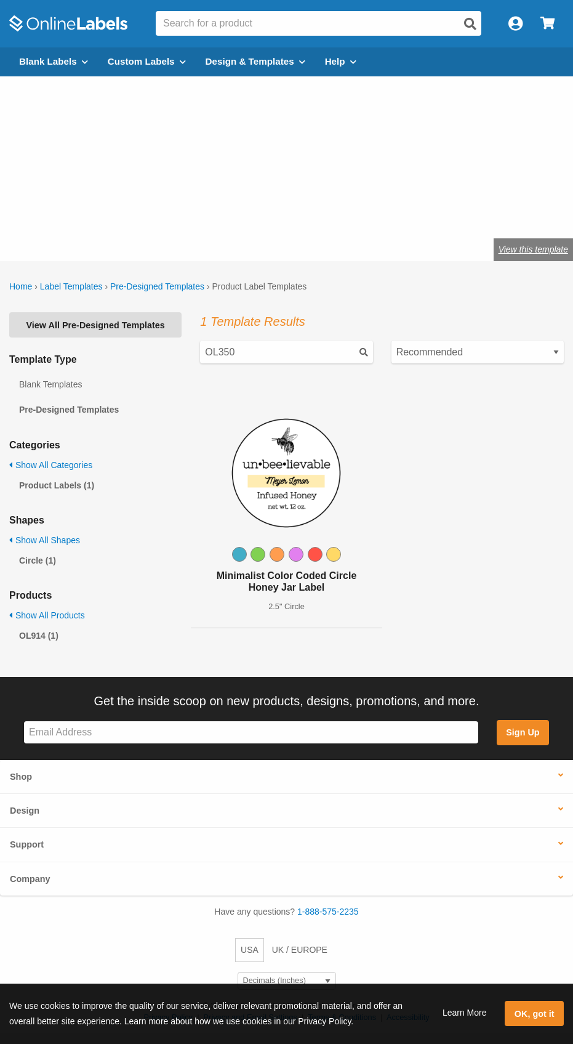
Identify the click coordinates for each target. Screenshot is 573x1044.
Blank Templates (50, 384)
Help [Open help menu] (340, 61)
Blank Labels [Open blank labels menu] (53, 61)
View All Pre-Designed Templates (95, 325)
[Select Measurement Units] (287, 981)
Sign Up (522, 732)
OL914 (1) (38, 636)
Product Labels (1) (56, 485)
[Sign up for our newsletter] (251, 732)
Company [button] (30, 879)
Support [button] (27, 844)
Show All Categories (50, 465)
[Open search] (470, 24)
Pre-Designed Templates (157, 286)
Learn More (465, 1013)
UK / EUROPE (299, 950)
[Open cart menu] (547, 23)
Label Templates (71, 286)
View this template (533, 249)
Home (20, 286)
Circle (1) (37, 560)
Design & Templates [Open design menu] (255, 61)
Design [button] (24, 810)
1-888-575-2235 (328, 912)
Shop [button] (21, 777)
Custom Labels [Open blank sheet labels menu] (147, 61)
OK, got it (535, 1014)
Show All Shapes (44, 540)
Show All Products (47, 615)
